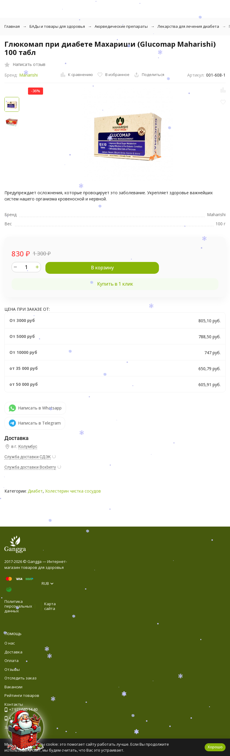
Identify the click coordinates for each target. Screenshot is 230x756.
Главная (12, 26)
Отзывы (12, 669)
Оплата (11, 660)
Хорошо (215, 746)
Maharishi (28, 75)
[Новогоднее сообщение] (25, 730)
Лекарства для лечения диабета (188, 26)
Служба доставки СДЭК (27, 456)
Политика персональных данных (18, 606)
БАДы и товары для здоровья (57, 26)
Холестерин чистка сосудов (73, 491)
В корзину (102, 267)
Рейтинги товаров (21, 695)
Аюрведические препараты (121, 26)
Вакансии (13, 686)
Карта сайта (50, 606)
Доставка (13, 652)
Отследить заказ (20, 678)
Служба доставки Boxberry (30, 467)
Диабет (35, 491)
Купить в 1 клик (115, 284)
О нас (9, 643)
